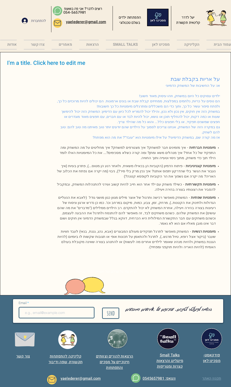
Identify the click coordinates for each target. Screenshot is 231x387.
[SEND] (110, 313)
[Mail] (57, 23)
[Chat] (57, 11)
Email (23, 303)
